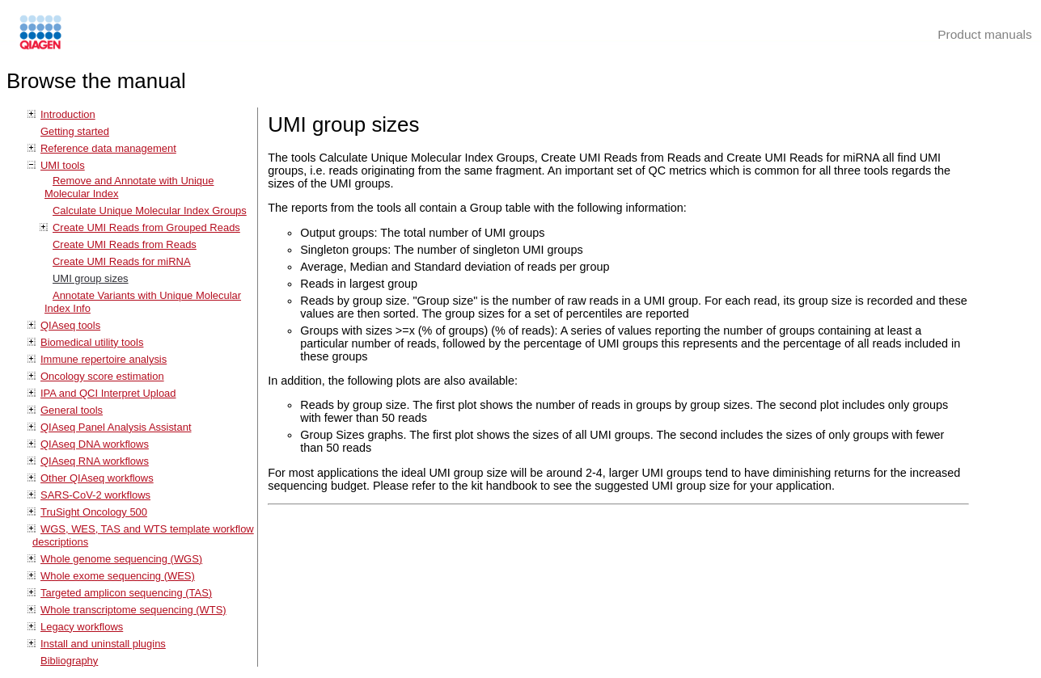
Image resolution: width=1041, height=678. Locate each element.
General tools (71, 410)
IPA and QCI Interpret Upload (108, 393)
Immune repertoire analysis (103, 359)
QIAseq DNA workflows (94, 444)
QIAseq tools (70, 325)
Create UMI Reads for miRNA (122, 261)
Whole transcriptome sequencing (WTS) (133, 610)
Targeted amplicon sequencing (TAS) (126, 593)
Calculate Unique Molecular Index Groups (150, 210)
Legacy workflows (81, 627)
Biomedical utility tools (91, 342)
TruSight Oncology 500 (93, 512)
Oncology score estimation (102, 376)
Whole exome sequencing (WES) (117, 576)
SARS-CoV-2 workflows (95, 495)
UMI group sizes (91, 278)
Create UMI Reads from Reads (125, 244)
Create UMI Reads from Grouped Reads (146, 227)
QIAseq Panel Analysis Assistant (115, 427)
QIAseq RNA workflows (94, 461)
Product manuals (984, 34)
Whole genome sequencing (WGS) (121, 559)
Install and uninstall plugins (103, 644)
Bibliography (69, 661)
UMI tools (62, 165)
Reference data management (108, 148)
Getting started (74, 131)
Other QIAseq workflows (97, 478)
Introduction (67, 114)
